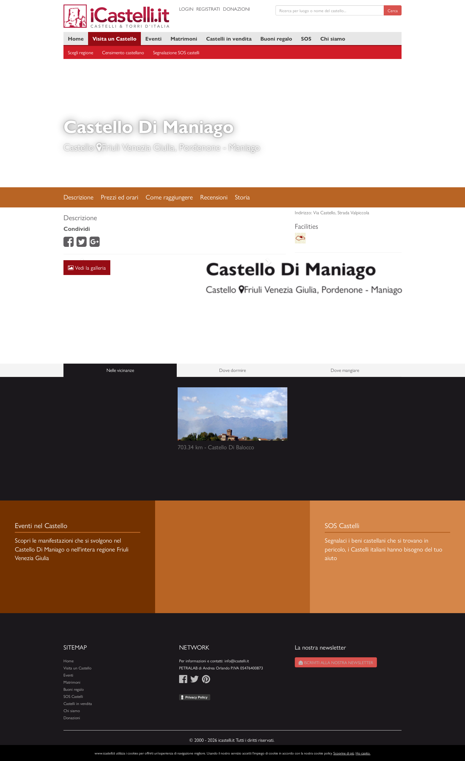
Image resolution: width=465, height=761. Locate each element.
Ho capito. (363, 753)
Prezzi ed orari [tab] (119, 197)
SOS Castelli (73, 696)
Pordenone (199, 147)
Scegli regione (80, 52)
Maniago (244, 147)
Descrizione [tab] (78, 197)
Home (76, 38)
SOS (306, 38)
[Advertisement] (174, 312)
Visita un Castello (114, 38)
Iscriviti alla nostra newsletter (336, 662)
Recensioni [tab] (213, 197)
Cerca (393, 10)
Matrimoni (184, 38)
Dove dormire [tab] (232, 370)
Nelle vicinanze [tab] (120, 370)
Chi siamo (332, 38)
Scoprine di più (343, 753)
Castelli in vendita (228, 38)
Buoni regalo (276, 38)
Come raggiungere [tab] (169, 197)
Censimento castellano (123, 52)
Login (186, 8)
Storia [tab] (242, 197)
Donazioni (236, 8)
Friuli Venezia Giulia (138, 147)
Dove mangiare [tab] (345, 370)
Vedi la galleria (87, 267)
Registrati (208, 8)
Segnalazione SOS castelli (176, 52)
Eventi (153, 38)
